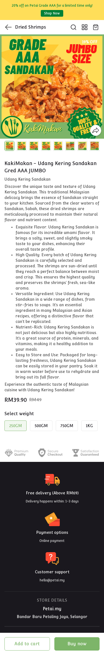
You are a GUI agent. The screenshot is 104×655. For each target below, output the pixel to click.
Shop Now (52, 13)
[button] (9, 146)
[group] (52, 86)
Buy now (77, 643)
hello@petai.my (52, 580)
